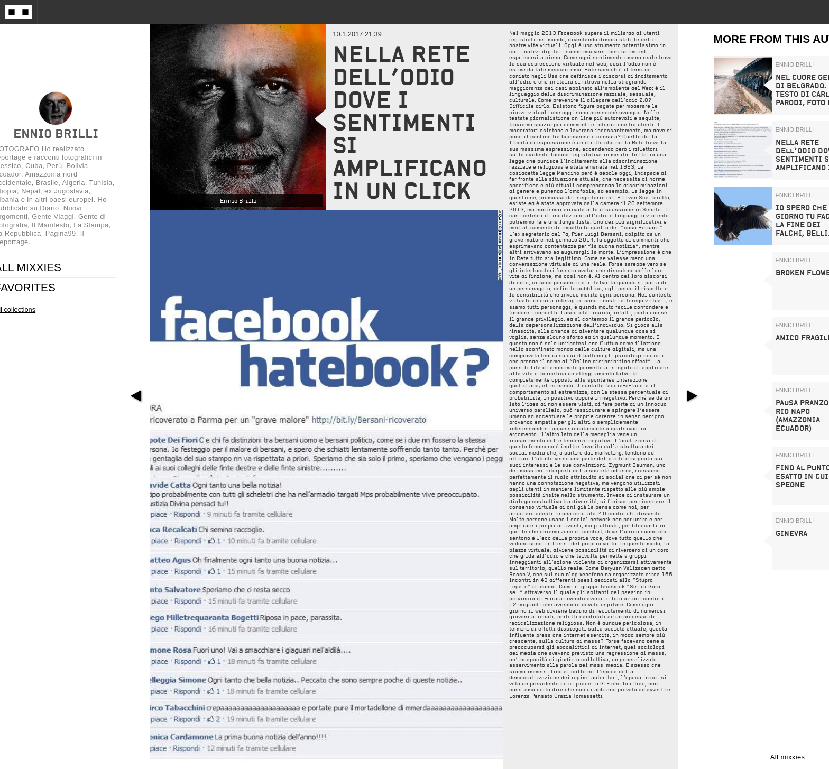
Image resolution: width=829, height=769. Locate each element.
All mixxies (787, 757)
